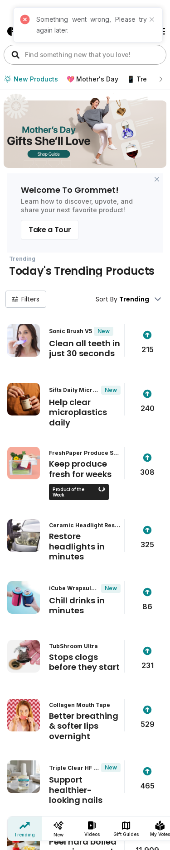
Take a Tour (50, 229)
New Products (31, 79)
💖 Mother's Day (92, 79)
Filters (25, 299)
